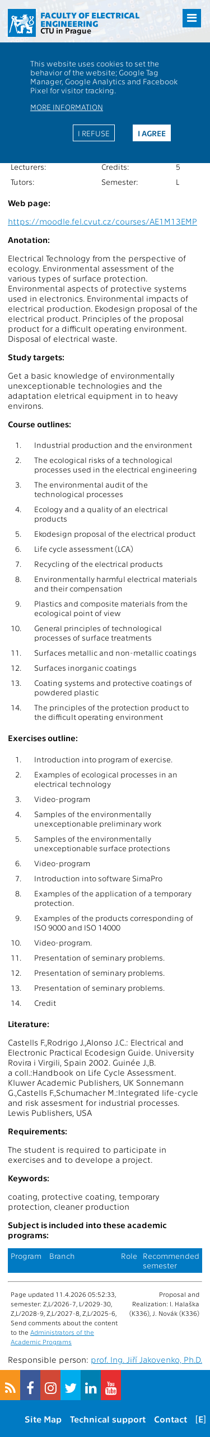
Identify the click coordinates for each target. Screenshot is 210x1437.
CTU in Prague (65, 30)
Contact (170, 1419)
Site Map (43, 1419)
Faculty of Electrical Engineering (89, 19)
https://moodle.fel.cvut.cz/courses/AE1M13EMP (102, 221)
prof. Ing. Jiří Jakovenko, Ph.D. (146, 1359)
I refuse (94, 132)
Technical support (108, 1419)
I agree (152, 132)
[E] (200, 1419)
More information (66, 106)
